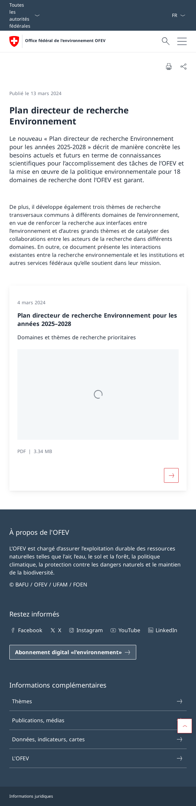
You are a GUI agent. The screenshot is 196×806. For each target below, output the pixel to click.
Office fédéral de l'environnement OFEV (65, 40)
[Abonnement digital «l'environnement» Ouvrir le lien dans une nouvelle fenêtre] (72, 652)
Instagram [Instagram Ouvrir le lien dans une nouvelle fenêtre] (85, 630)
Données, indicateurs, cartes (97, 739)
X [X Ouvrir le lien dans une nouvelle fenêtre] (55, 630)
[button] (184, 726)
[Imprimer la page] (168, 66)
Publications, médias (97, 720)
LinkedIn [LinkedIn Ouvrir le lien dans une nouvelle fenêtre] (162, 630)
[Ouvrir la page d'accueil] (57, 41)
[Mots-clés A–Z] (169, 15)
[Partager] (183, 66)
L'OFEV (97, 758)
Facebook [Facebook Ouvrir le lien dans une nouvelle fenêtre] (25, 630)
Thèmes (97, 701)
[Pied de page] (98, 796)
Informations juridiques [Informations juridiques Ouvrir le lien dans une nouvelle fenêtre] (31, 796)
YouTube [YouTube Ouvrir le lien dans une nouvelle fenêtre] (125, 630)
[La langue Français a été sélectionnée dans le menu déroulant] (178, 15)
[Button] (171, 475)
